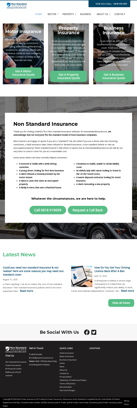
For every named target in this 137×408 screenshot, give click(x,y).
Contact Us (64, 373)
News (62, 366)
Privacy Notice (66, 376)
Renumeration (66, 387)
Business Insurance (68, 359)
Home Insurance (67, 353)
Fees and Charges (67, 390)
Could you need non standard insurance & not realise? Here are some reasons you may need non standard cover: (33, 271)
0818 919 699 (120, 4)
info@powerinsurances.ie (42, 358)
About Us (63, 370)
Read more (26, 291)
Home (62, 363)
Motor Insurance (67, 356)
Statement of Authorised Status (73, 380)
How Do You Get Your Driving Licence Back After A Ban (112, 269)
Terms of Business (68, 383)
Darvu (126, 404)
